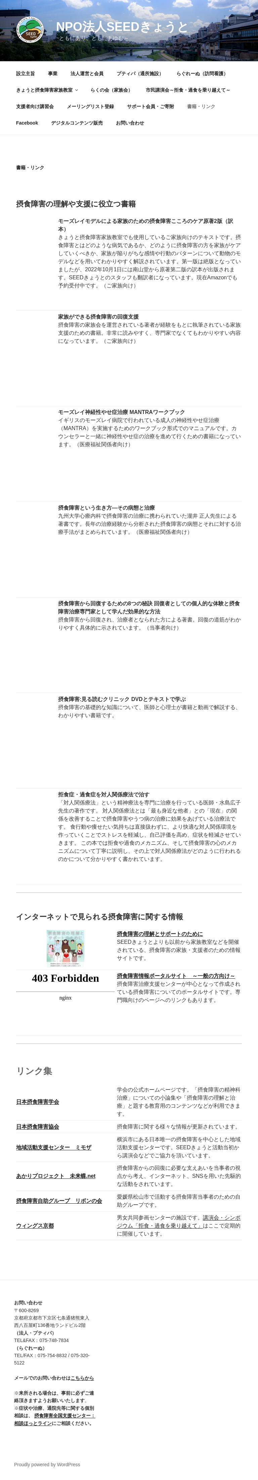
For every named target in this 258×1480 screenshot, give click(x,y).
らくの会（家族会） (111, 90)
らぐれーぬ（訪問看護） (202, 73)
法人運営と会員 (87, 73)
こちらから (82, 1378)
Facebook (27, 123)
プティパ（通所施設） (140, 73)
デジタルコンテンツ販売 (77, 123)
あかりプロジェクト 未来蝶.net (55, 1176)
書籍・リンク (201, 106)
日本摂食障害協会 (37, 1126)
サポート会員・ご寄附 (150, 106)
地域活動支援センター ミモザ (53, 1147)
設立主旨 (25, 73)
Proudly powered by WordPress (47, 1464)
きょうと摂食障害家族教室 (47, 90)
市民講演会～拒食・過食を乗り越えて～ (188, 90)
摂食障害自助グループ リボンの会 (59, 1201)
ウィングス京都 (35, 1226)
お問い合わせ (130, 123)
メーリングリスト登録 (90, 106)
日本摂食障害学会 (37, 1102)
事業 (52, 73)
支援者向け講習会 (35, 106)
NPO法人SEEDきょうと (122, 27)
